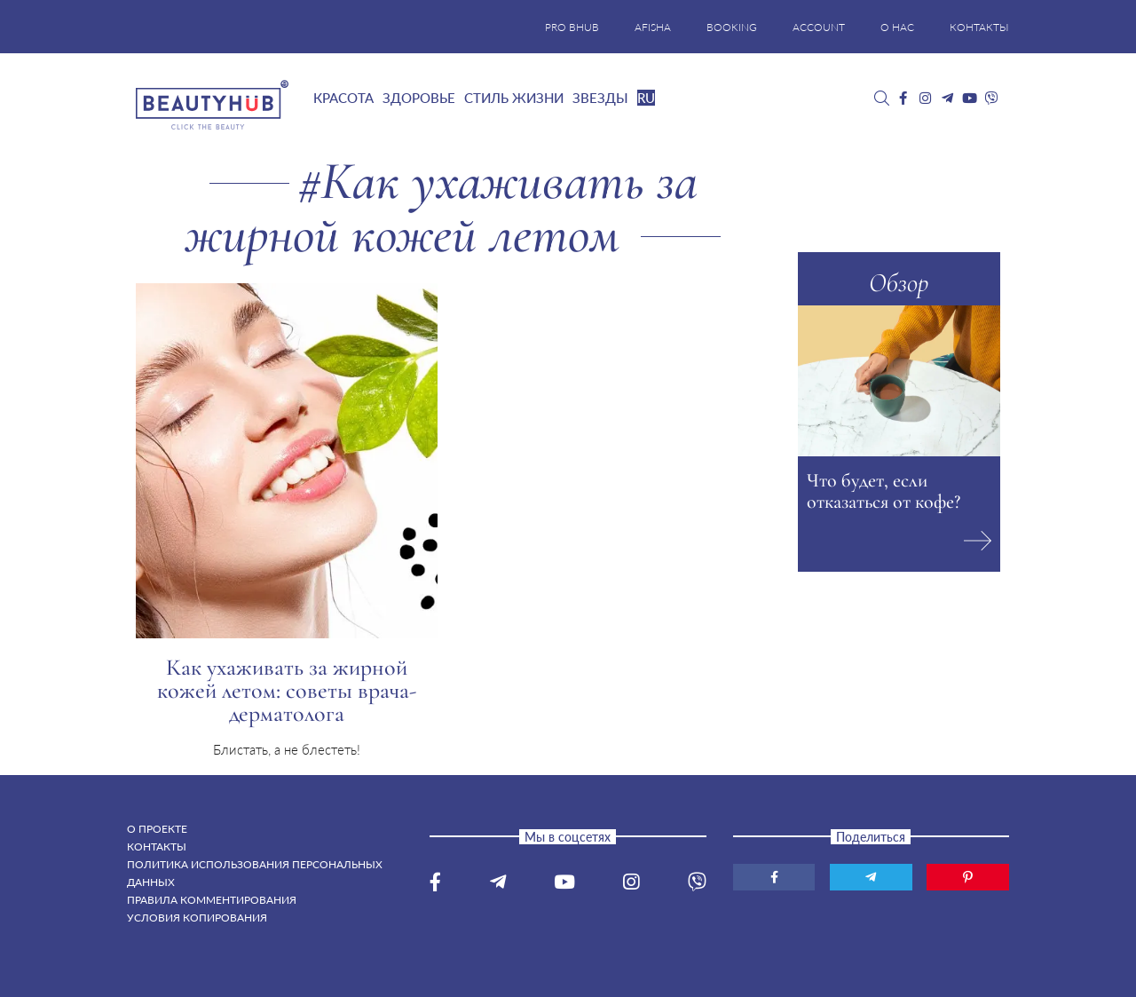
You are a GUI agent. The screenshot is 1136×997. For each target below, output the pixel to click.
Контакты (156, 846)
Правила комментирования (211, 899)
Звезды (600, 98)
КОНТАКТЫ (979, 27)
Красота (343, 98)
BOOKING (731, 27)
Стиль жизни (514, 98)
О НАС (897, 27)
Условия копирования (197, 917)
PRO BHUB (572, 27)
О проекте (157, 828)
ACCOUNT (819, 27)
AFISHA (653, 27)
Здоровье (419, 98)
